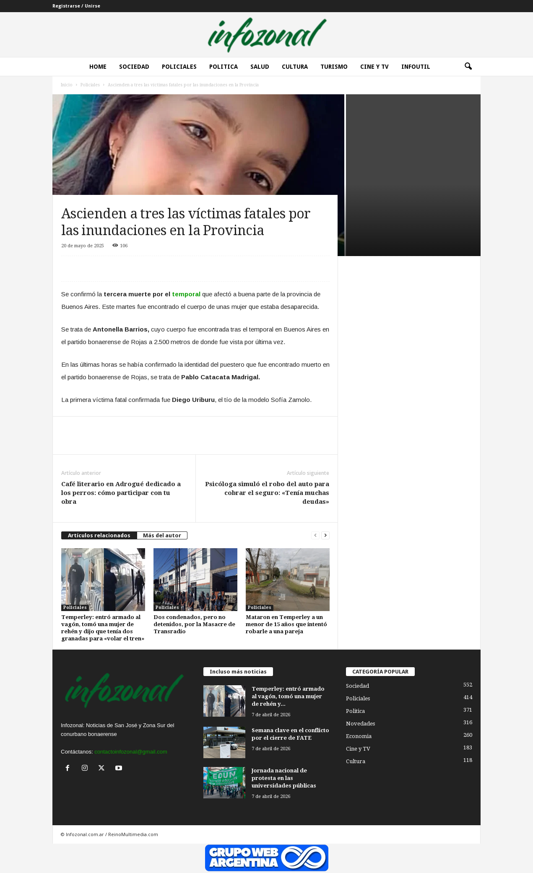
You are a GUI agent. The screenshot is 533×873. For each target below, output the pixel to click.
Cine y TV (358, 749)
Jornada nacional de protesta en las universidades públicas (284, 778)
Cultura (295, 66)
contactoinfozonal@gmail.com (130, 752)
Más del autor (162, 535)
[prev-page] (315, 535)
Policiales (179, 66)
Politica (223, 66)
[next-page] (325, 535)
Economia (359, 736)
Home (98, 66)
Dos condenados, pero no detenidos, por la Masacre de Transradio (194, 624)
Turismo (334, 66)
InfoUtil (415, 66)
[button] (468, 66)
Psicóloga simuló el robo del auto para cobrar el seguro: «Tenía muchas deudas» (267, 492)
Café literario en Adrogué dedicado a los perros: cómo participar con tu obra (121, 492)
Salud (259, 66)
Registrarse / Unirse (76, 6)
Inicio (67, 85)
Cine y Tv (374, 66)
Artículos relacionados (99, 535)
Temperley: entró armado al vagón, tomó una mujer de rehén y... (288, 696)
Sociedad (134, 66)
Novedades (360, 723)
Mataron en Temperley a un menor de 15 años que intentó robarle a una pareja (286, 624)
